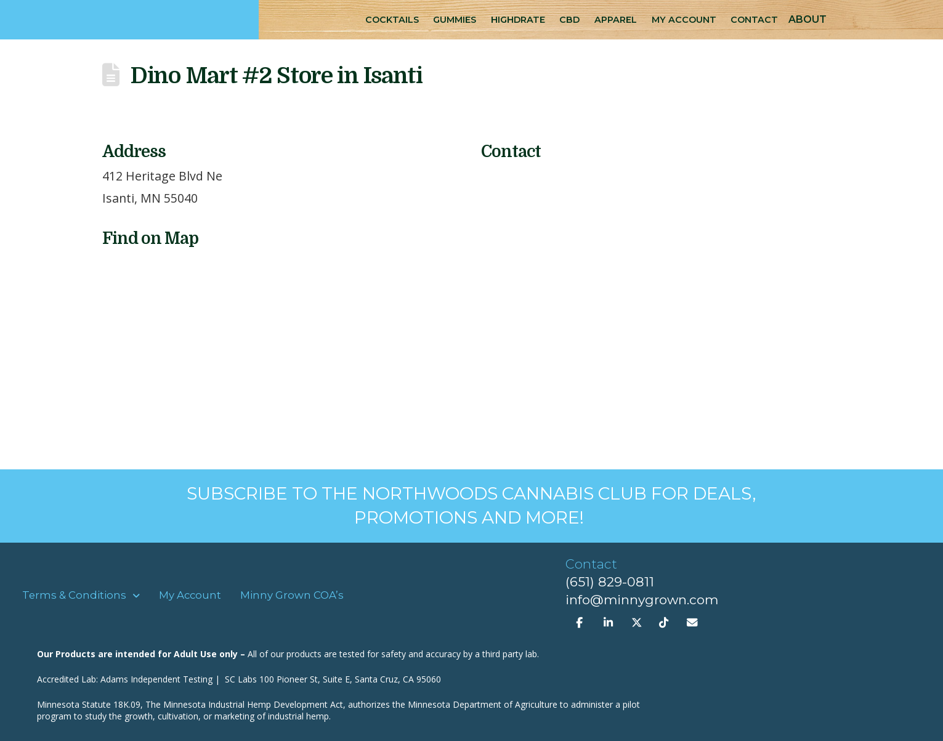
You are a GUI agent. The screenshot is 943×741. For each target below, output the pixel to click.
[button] (807, 19)
